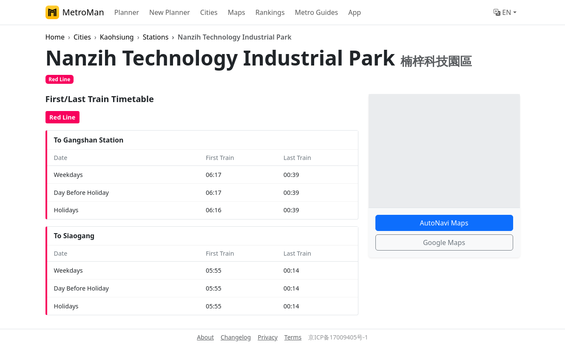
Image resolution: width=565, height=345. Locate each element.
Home (55, 37)
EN (502, 12)
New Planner (169, 12)
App (354, 12)
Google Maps (444, 242)
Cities (209, 12)
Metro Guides (316, 12)
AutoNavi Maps (444, 223)
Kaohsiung (117, 37)
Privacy (268, 337)
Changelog (236, 337)
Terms (292, 337)
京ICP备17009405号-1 (338, 337)
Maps (236, 12)
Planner (126, 12)
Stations (156, 37)
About (205, 337)
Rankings (270, 12)
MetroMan (74, 12)
